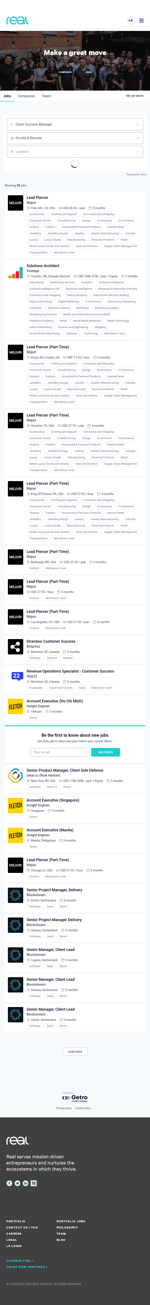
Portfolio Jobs (71, 1221)
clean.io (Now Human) (44, 781)
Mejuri (31, 203)
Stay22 (32, 680)
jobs (7, 96)
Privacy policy (64, 1108)
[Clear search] (137, 124)
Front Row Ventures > (27, 1267)
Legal (11, 1240)
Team (61, 1234)
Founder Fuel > (20, 1261)
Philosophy (67, 1227)
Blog (61, 1240)
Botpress (33, 650)
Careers (14, 1234)
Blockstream (36, 902)
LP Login (14, 1246)
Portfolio (16, 1221)
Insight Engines (38, 710)
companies (26, 96)
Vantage (33, 272)
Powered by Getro (137, 174)
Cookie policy (83, 1108)
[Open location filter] (137, 151)
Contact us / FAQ (22, 1227)
